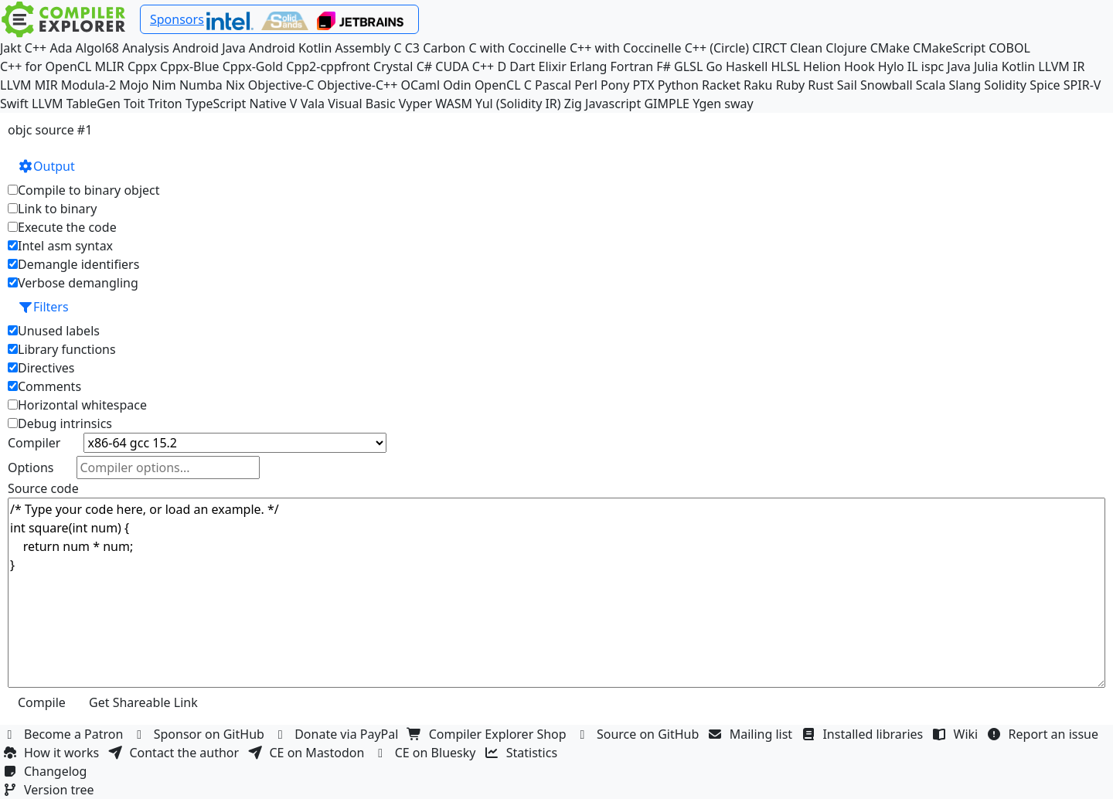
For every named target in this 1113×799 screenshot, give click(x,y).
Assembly (363, 47)
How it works (52, 752)
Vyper (415, 103)
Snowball (886, 85)
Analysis (145, 47)
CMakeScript (949, 47)
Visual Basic (361, 103)
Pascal (553, 85)
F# (663, 66)
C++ (35, 47)
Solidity (1005, 85)
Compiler (34, 442)
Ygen (707, 103)
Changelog (47, 771)
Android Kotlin (290, 47)
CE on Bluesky (426, 752)
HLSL (785, 66)
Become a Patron (65, 734)
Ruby (790, 85)
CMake (890, 47)
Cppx (142, 66)
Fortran (632, 66)
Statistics (523, 752)
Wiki (957, 734)
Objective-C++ (358, 85)
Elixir (553, 66)
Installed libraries (863, 734)
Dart (522, 66)
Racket (721, 85)
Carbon (444, 47)
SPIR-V (1082, 85)
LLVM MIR (29, 85)
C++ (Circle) (717, 47)
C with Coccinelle (517, 47)
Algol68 (97, 47)
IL (912, 66)
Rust (820, 85)
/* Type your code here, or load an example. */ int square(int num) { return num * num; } (556, 593)
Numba (201, 85)
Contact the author (175, 752)
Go (714, 66)
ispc (932, 66)
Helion (822, 66)
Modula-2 (88, 85)
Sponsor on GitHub (200, 734)
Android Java (209, 47)
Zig (573, 103)
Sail (847, 85)
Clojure (845, 47)
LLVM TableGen (76, 103)
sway (738, 103)
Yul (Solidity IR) (518, 103)
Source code (43, 488)
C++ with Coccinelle (626, 47)
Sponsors (177, 19)
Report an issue (1045, 734)
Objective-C (281, 85)
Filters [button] (43, 306)
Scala (931, 85)
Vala (313, 103)
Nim (163, 85)
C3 (412, 47)
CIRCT (769, 47)
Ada (60, 47)
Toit (134, 103)
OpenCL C (503, 85)
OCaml (420, 85)
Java (958, 66)
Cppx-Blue (190, 66)
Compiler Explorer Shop (489, 734)
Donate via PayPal (338, 734)
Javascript (613, 103)
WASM (453, 103)
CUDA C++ (464, 66)
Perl (585, 85)
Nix (235, 85)
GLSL (688, 66)
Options (30, 467)
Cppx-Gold (253, 66)
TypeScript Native (236, 103)
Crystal (393, 66)
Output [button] (46, 166)
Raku (758, 85)
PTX (644, 85)
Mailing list (752, 734)
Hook (859, 66)
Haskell (747, 66)
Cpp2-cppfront (328, 66)
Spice (1045, 85)
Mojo (133, 85)
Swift (14, 103)
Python (678, 85)
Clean (806, 47)
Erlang (588, 66)
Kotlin (1019, 66)
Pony (615, 85)
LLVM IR (1061, 66)
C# (424, 66)
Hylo (891, 66)
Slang (965, 85)
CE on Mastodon (307, 752)
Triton (165, 103)
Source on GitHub (639, 734)
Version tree (50, 789)
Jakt (11, 47)
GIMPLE (666, 103)
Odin (457, 85)
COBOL (1009, 47)
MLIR (109, 66)
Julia (986, 66)
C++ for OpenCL (45, 66)
